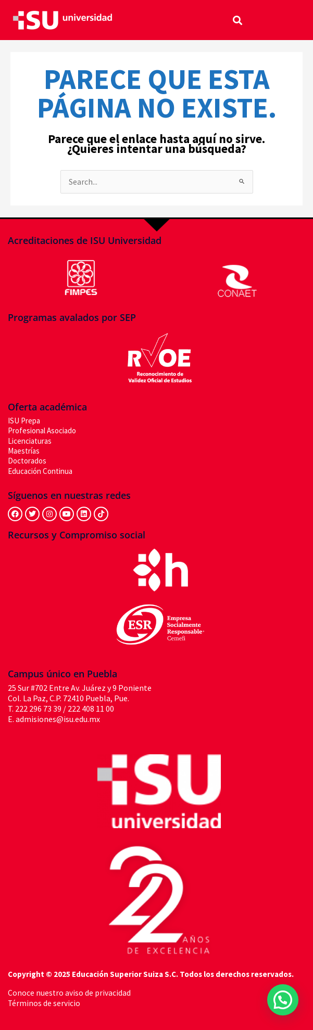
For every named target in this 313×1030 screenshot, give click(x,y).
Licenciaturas (30, 441)
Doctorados (27, 461)
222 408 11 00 (91, 708)
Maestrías (24, 451)
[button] (237, 20)
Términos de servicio (44, 1003)
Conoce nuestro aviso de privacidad (69, 993)
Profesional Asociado (42, 430)
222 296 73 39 (38, 708)
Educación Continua (40, 471)
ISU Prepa (24, 421)
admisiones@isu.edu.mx (58, 719)
